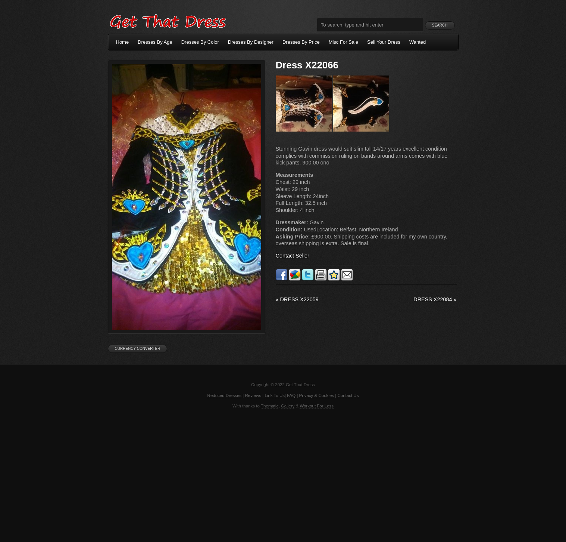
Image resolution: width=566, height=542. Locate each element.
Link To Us (275, 395)
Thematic (269, 406)
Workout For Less (317, 406)
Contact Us (348, 395)
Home (122, 42)
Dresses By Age (155, 42)
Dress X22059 (297, 299)
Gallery (287, 406)
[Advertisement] (283, 474)
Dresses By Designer (250, 42)
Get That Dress (167, 20)
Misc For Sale (343, 42)
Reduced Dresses (224, 395)
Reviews (253, 395)
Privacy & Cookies (316, 395)
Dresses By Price (301, 42)
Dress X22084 (434, 299)
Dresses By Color (200, 42)
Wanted (417, 42)
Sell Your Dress (383, 42)
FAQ (291, 395)
